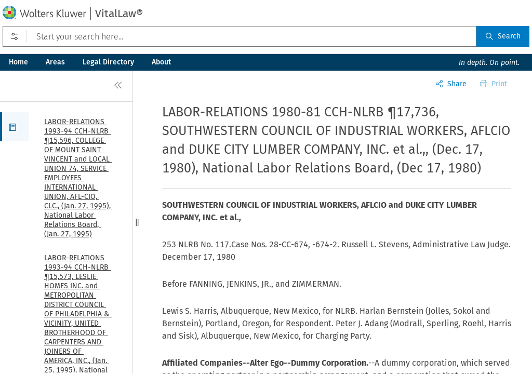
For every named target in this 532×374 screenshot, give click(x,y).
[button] (14, 126)
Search (503, 36)
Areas (55, 62)
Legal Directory (108, 62)
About (161, 62)
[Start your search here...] (239, 36)
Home (18, 62)
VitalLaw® (119, 13)
